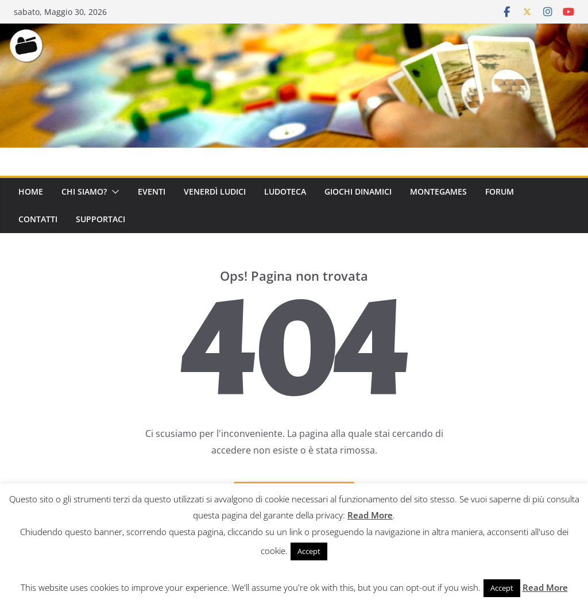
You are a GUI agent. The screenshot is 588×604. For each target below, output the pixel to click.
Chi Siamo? (84, 191)
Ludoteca (285, 191)
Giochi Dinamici (358, 191)
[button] (113, 192)
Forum (499, 191)
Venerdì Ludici (215, 191)
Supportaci (100, 219)
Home (30, 191)
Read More (370, 515)
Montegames (438, 191)
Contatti (37, 219)
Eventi (151, 191)
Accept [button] (308, 551)
